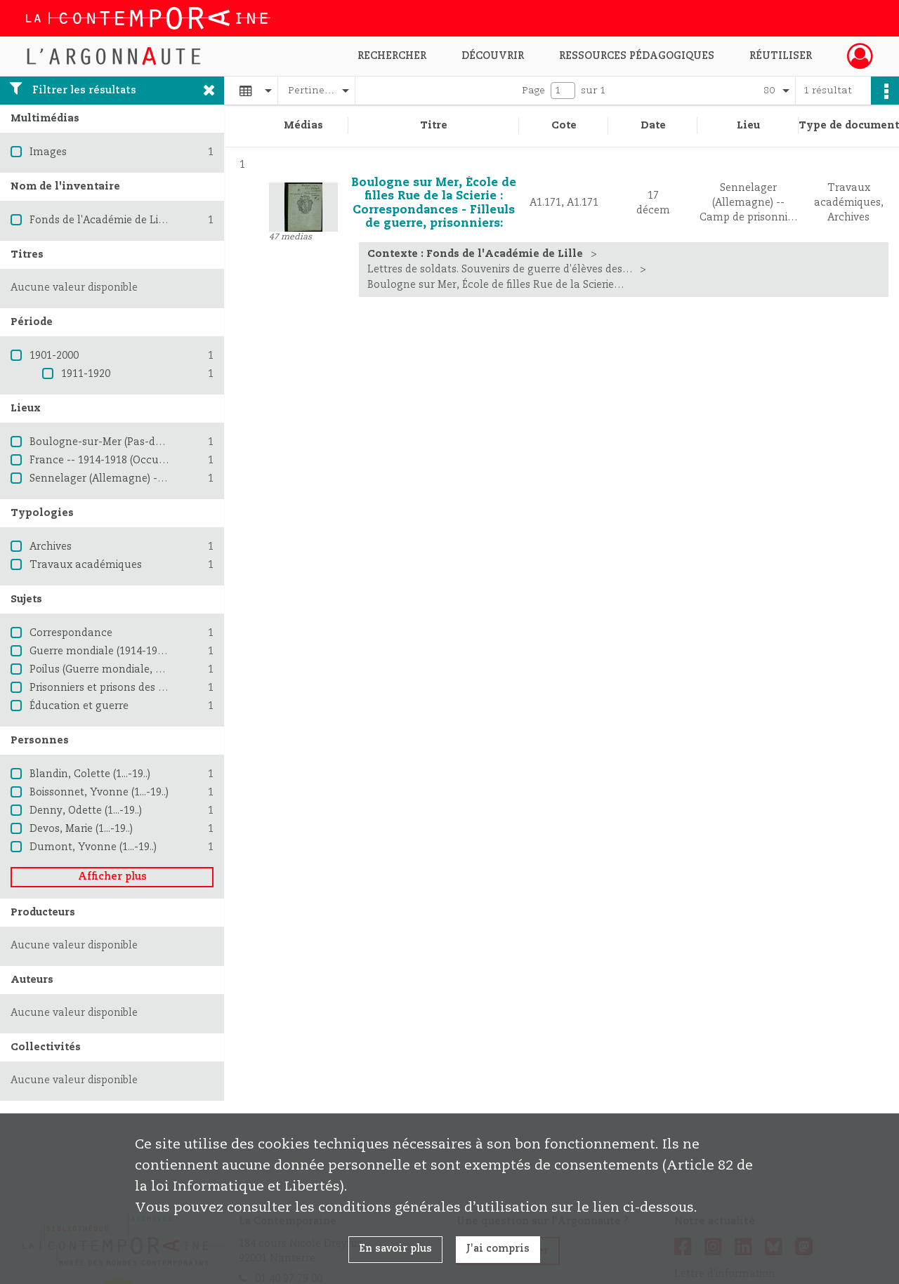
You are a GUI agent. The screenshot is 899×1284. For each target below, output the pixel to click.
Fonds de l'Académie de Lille (100, 220)
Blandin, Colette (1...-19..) (89, 774)
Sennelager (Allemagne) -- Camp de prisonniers (148, 479)
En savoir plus (395, 1249)
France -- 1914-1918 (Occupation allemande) (140, 460)
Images (48, 152)
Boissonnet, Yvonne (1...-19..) (99, 792)
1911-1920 (85, 374)
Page (533, 90)
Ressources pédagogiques (636, 56)
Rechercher (391, 56)
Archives (50, 547)
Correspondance (70, 633)
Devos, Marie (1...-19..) (81, 829)
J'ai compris (498, 1249)
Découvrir (492, 56)
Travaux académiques (85, 565)
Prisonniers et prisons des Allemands (121, 688)
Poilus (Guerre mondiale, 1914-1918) (118, 670)
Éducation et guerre (79, 706)
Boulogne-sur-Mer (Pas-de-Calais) (113, 442)
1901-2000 (54, 356)
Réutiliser (780, 56)
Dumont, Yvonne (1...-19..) (93, 847)
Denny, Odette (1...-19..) (85, 811)
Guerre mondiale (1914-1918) (100, 651)
